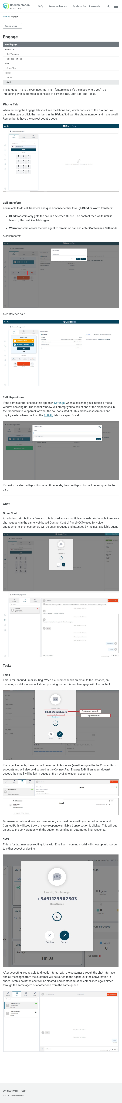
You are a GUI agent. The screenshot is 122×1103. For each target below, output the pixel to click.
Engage (10, 37)
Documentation (20, 6)
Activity (49, 422)
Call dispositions (14, 59)
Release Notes (57, 6)
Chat (7, 64)
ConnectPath (10, 1091)
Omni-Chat (12, 69)
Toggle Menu (11, 26)
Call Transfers (13, 54)
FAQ (39, 6)
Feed (23, 1091)
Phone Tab (10, 49)
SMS (9, 83)
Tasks (8, 73)
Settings (61, 409)
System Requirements (86, 6)
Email (9, 78)
